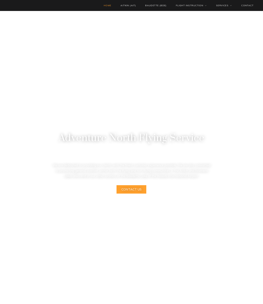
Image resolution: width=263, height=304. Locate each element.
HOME (107, 5)
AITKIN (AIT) (128, 5)
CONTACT (247, 5)
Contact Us (131, 189)
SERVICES (222, 5)
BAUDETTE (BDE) (156, 5)
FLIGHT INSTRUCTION (189, 5)
